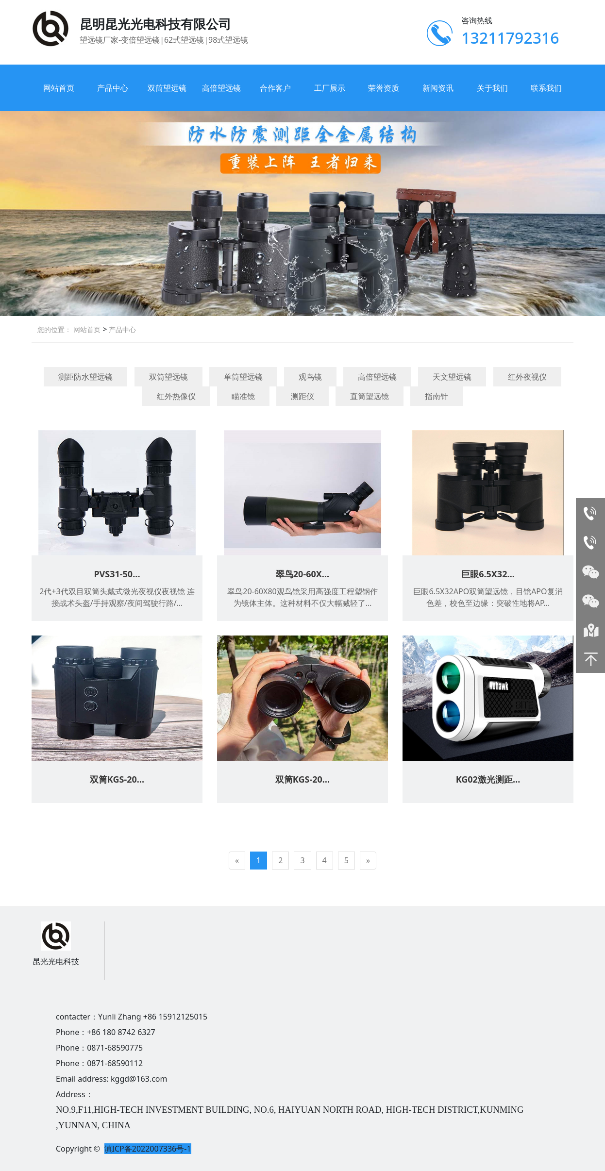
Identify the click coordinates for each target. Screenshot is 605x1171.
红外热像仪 (176, 396)
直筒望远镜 (369, 396)
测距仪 (302, 396)
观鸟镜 (310, 376)
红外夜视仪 (527, 376)
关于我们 (492, 88)
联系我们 (546, 88)
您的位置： (54, 329)
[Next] (368, 861)
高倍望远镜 (221, 88)
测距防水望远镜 (85, 376)
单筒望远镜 (243, 376)
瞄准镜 (243, 396)
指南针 (436, 396)
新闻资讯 (438, 88)
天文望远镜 (452, 376)
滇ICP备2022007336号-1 (147, 1148)
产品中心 (112, 88)
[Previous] (237, 861)
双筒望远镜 (167, 88)
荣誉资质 (383, 88)
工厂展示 (329, 88)
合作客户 (275, 88)
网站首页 (58, 88)
